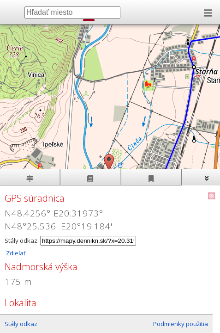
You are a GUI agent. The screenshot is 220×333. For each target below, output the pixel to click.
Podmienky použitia (180, 324)
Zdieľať (15, 253)
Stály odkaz (21, 324)
